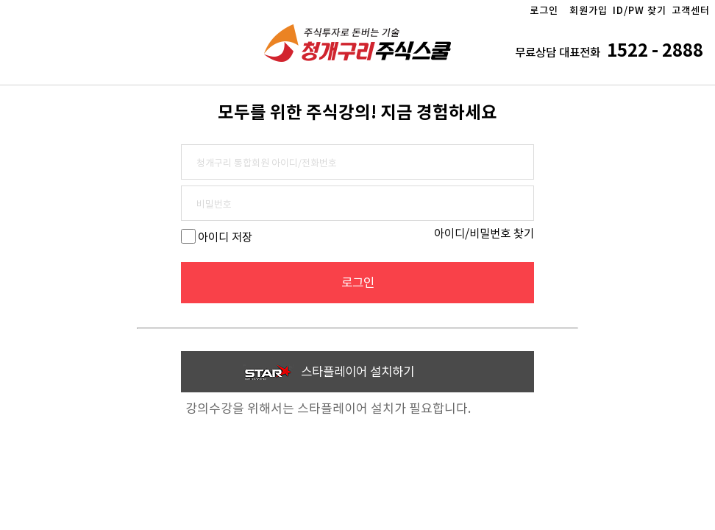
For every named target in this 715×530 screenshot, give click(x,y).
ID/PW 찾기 (639, 10)
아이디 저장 (225, 237)
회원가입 (588, 10)
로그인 (544, 10)
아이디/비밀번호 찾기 (484, 234)
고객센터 (691, 10)
